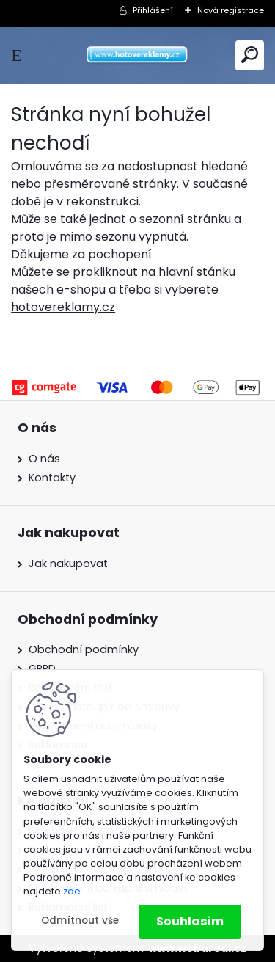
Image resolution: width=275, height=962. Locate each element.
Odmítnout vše (80, 921)
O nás (44, 458)
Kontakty (52, 477)
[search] (249, 54)
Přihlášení (153, 10)
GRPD (42, 668)
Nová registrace (230, 10)
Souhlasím (190, 921)
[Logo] (138, 55)
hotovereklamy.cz (63, 307)
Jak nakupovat (68, 563)
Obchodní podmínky (84, 649)
